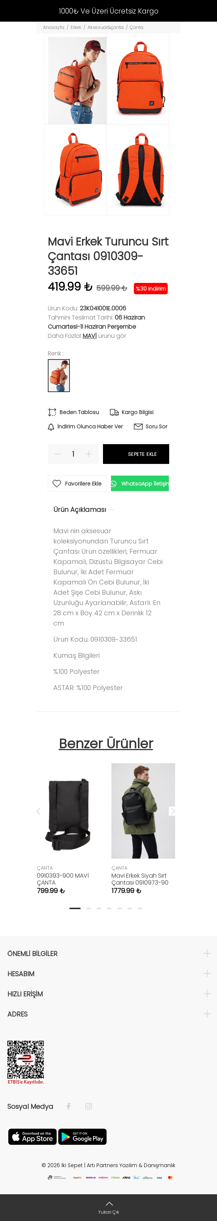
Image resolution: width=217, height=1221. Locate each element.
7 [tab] (140, 908)
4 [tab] (109, 908)
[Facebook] (72, 1106)
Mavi (90, 336)
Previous (38, 811)
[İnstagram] (85, 1106)
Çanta (136, 27)
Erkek (76, 27)
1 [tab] (75, 908)
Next (173, 811)
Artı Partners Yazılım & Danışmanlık (131, 1165)
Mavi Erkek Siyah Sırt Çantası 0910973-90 (139, 879)
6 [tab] (130, 908)
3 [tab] (99, 908)
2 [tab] (88, 908)
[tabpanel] (68, 821)
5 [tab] (119, 908)
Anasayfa (53, 27)
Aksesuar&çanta (106, 27)
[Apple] (32, 1136)
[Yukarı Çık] (108, 1207)
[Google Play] (82, 1136)
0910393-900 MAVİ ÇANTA (63, 879)
